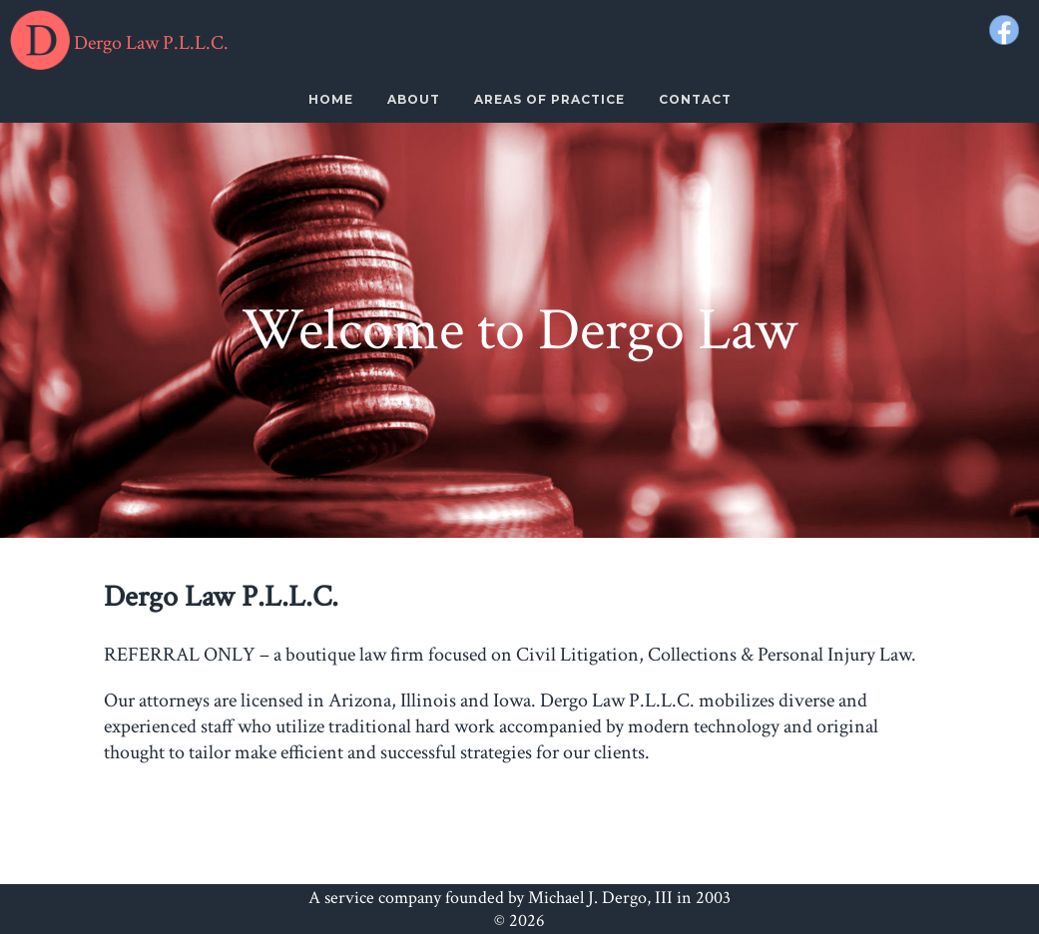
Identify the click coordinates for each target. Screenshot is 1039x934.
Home (330, 99)
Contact (695, 99)
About (413, 99)
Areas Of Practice (549, 99)
